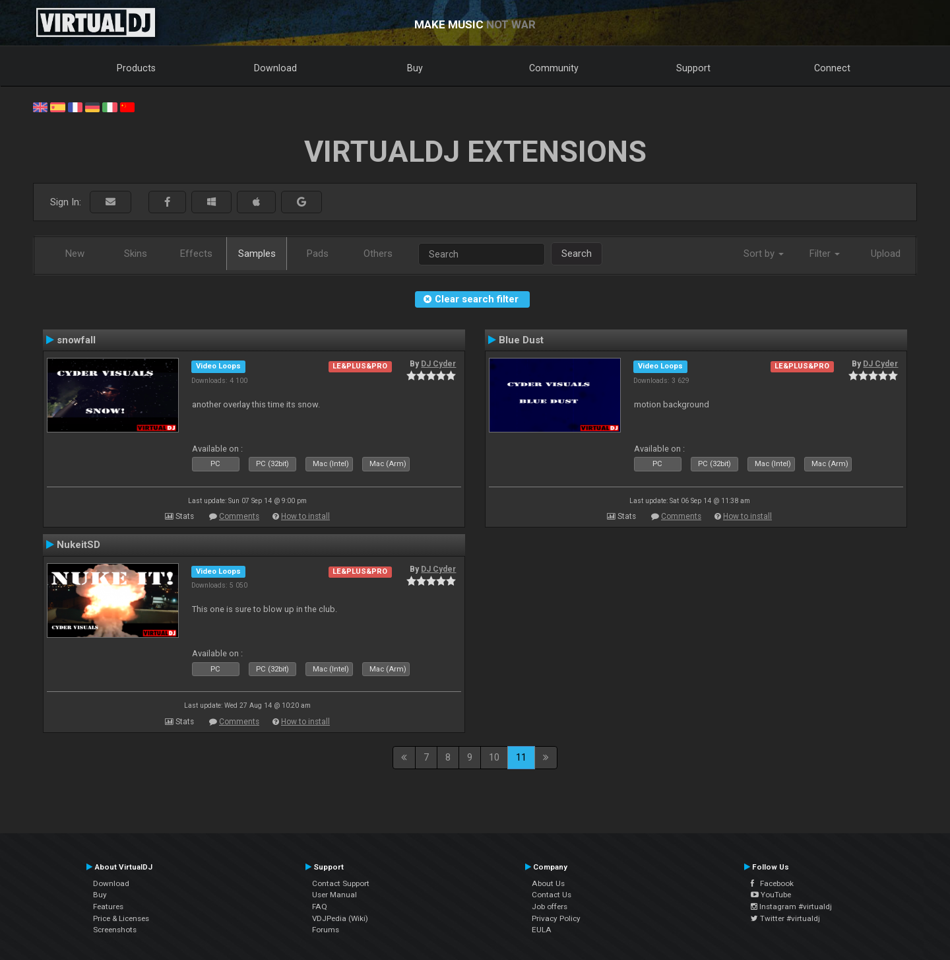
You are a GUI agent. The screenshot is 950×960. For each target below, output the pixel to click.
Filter (824, 253)
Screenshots (115, 929)
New (74, 253)
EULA (542, 929)
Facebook (772, 883)
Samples (257, 253)
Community (554, 68)
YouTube (771, 894)
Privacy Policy (556, 918)
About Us (548, 883)
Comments (239, 516)
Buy (415, 68)
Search (576, 253)
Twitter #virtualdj (785, 918)
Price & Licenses (121, 918)
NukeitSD (78, 545)
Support (693, 68)
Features (108, 906)
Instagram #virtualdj (791, 906)
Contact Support (340, 883)
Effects (196, 253)
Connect (832, 68)
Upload (886, 253)
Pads (318, 253)
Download (275, 68)
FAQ (319, 906)
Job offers (549, 906)
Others (378, 253)
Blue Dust (521, 340)
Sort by (764, 253)
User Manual (334, 894)
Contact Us (551, 894)
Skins (135, 253)
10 (494, 757)
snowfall (76, 340)
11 (521, 757)
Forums (325, 929)
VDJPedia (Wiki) (340, 918)
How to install (305, 516)
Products (136, 68)
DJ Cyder (438, 363)
